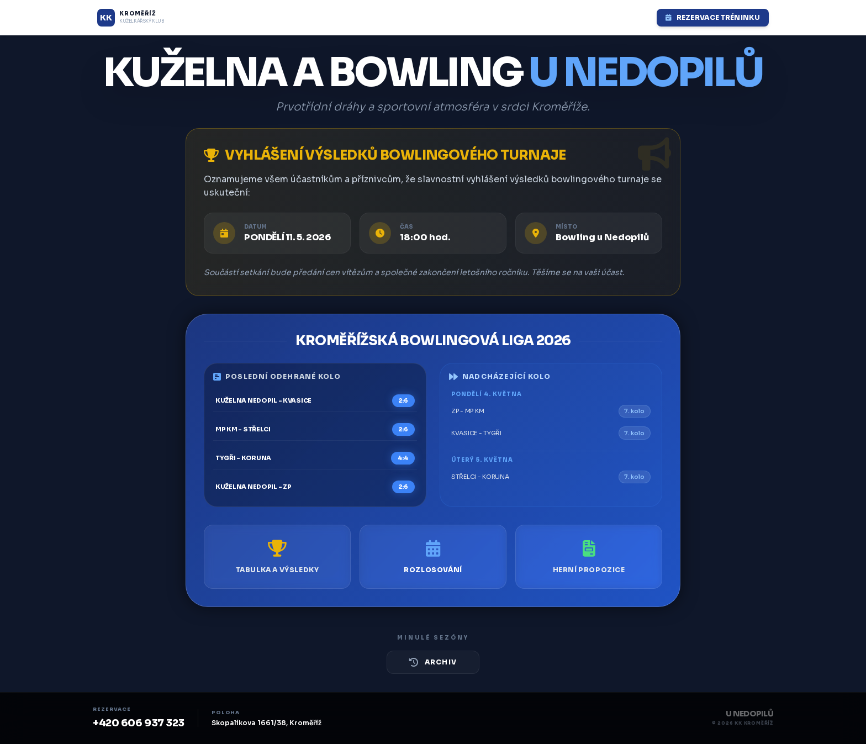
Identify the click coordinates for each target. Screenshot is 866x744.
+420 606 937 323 (138, 723)
